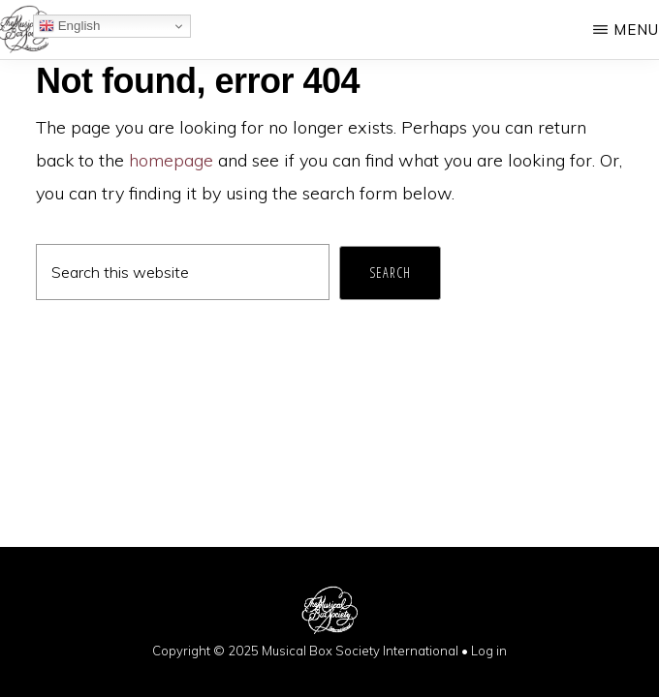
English (69, 26)
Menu (636, 29)
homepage (171, 160)
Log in (489, 650)
